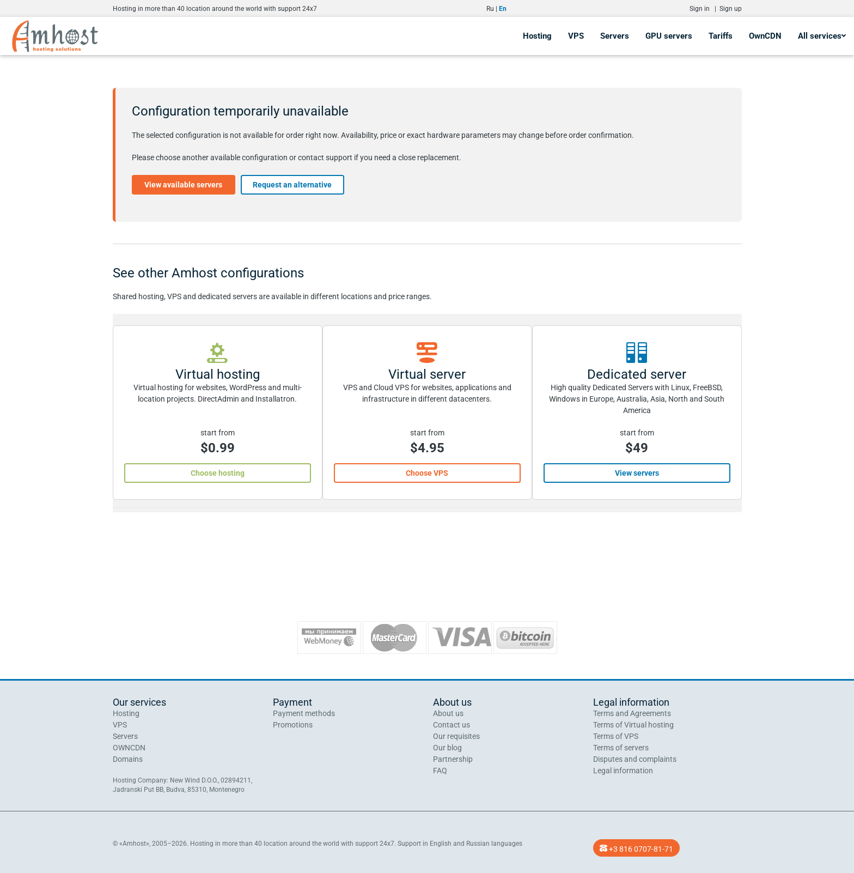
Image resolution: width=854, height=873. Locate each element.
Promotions (293, 724)
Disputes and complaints (634, 759)
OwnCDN (765, 36)
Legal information (623, 770)
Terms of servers (621, 747)
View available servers (183, 184)
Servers (614, 36)
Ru (490, 9)
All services (822, 36)
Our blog (447, 747)
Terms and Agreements (632, 713)
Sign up (730, 9)
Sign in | (704, 9)
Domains (128, 759)
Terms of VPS (615, 736)
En (503, 9)
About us (448, 713)
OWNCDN (129, 747)
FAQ (440, 770)
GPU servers (668, 36)
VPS (576, 36)
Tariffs (721, 36)
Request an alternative (292, 184)
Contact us (451, 724)
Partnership (453, 759)
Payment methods (304, 713)
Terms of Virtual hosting (633, 724)
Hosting (537, 36)
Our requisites (456, 736)
